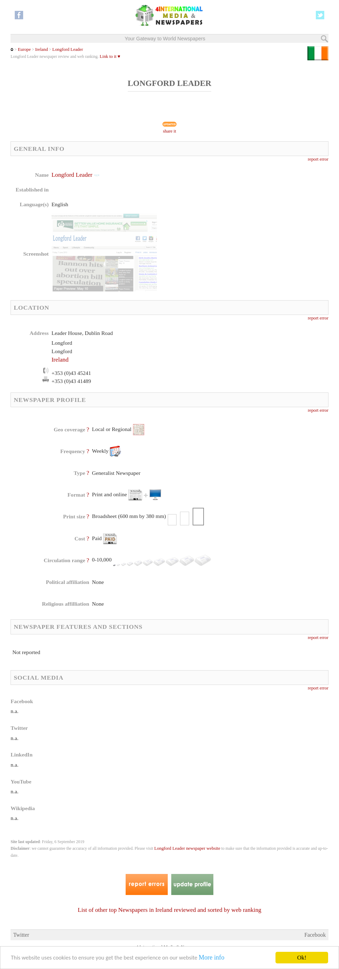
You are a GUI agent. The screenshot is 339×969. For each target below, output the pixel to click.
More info (217, 958)
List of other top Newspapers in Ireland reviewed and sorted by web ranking (169, 910)
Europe (24, 49)
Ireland (41, 49)
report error (318, 159)
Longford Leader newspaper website (187, 848)
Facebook (315, 935)
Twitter (21, 935)
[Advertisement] (226, 216)
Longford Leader (67, 49)
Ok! (301, 957)
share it (169, 131)
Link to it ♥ (110, 56)
